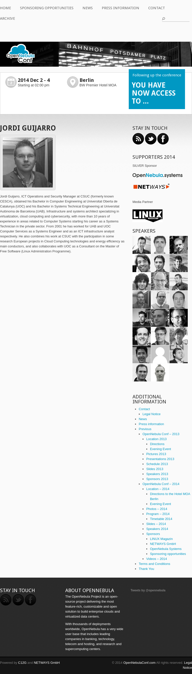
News (87, 8)
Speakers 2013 (157, 474)
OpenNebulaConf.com (139, 663)
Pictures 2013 (156, 454)
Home (5, 8)
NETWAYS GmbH (163, 544)
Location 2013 (156, 439)
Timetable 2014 (161, 519)
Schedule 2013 (157, 464)
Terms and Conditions (154, 564)
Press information (120, 8)
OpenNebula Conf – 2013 (160, 434)
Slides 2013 (154, 469)
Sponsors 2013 (157, 479)
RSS (138, 139)
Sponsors (153, 534)
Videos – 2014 (156, 559)
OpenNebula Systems (166, 549)
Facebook (163, 139)
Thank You (146, 569)
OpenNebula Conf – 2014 (160, 484)
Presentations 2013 (160, 459)
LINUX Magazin (161, 539)
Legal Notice (151, 414)
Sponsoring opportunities (47, 8)
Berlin (87, 80)
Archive (7, 18)
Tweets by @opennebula (148, 590)
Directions (157, 444)
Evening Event (160, 449)
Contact (156, 8)
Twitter (150, 139)
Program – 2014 (158, 514)
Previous (145, 429)
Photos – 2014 (156, 509)
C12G (22, 663)
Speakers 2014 (157, 529)
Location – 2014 (158, 489)
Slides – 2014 (156, 524)
